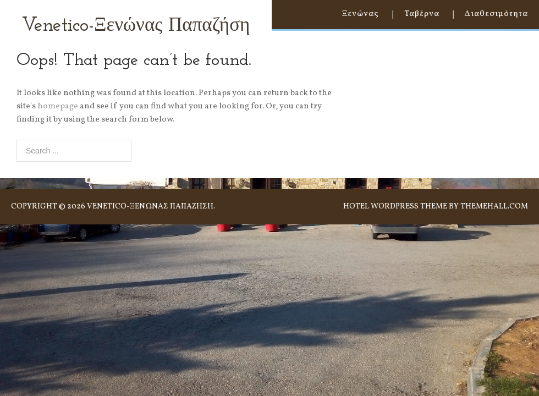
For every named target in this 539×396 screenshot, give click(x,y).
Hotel (356, 206)
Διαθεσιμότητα (496, 14)
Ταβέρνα (421, 14)
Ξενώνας (360, 14)
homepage (57, 106)
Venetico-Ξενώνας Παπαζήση (136, 26)
